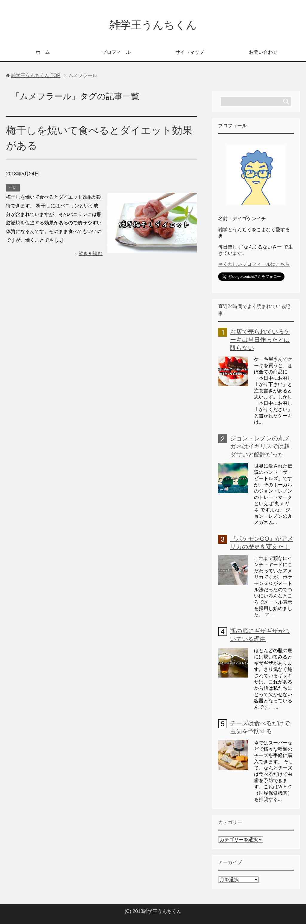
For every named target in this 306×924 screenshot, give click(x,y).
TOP (35, 75)
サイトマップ (189, 52)
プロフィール (116, 52)
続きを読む (90, 253)
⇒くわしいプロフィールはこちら (254, 264)
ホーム (43, 52)
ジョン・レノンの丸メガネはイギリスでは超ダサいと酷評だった (260, 446)
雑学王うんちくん (153, 25)
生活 (12, 188)
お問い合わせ (263, 52)
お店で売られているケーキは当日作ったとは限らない (260, 339)
